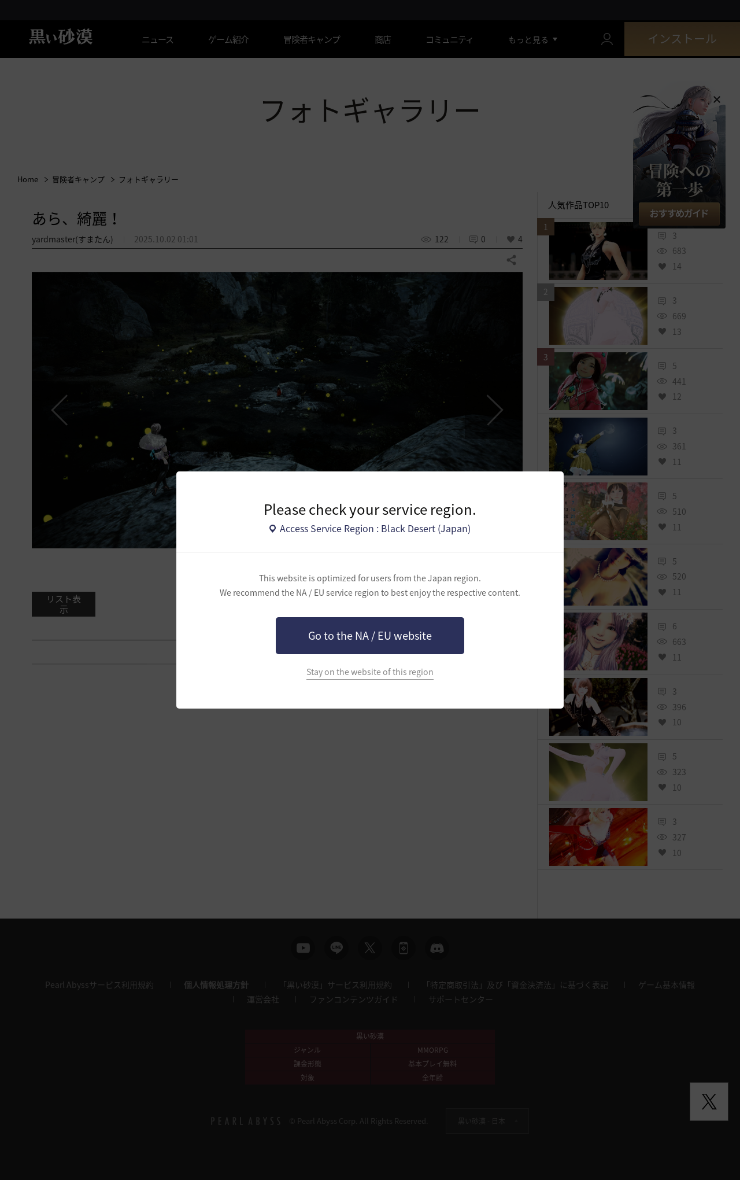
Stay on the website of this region (370, 672)
